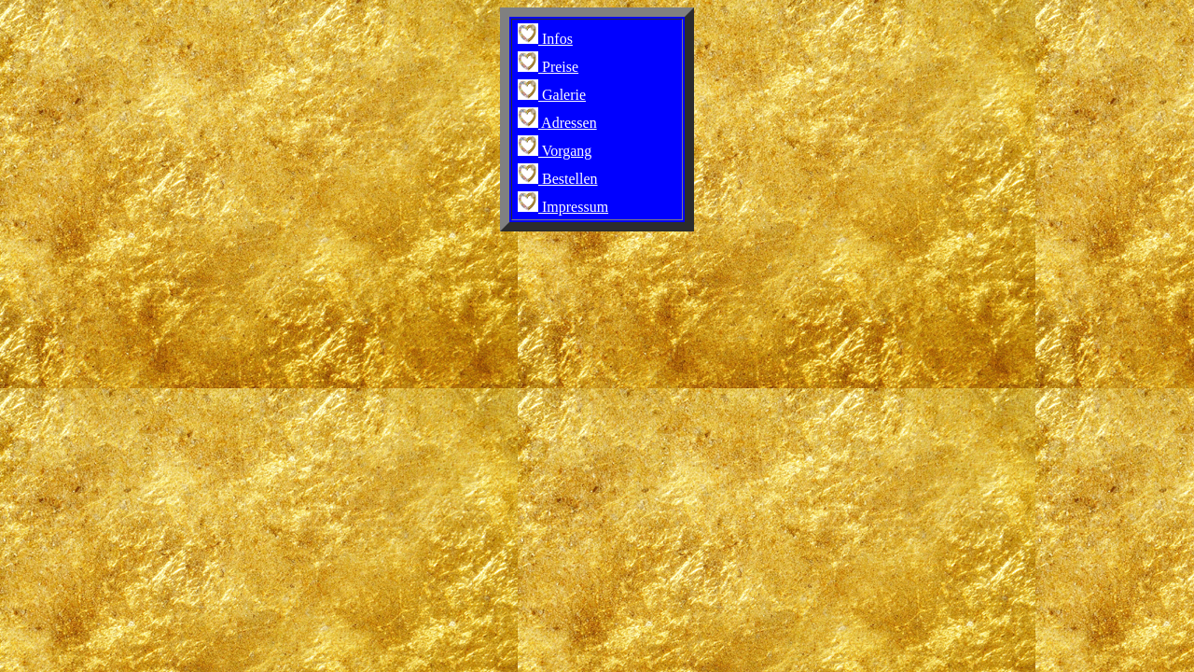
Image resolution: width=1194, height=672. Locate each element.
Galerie (552, 95)
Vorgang (554, 151)
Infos (545, 39)
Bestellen (558, 179)
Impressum (563, 207)
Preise (548, 67)
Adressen (557, 123)
